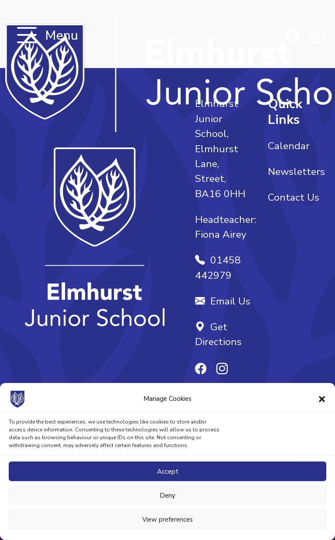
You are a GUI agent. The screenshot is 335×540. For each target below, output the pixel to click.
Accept (167, 471)
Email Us (222, 301)
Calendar (289, 146)
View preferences (167, 519)
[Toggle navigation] (27, 36)
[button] (322, 398)
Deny (167, 495)
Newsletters (296, 171)
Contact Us (293, 197)
